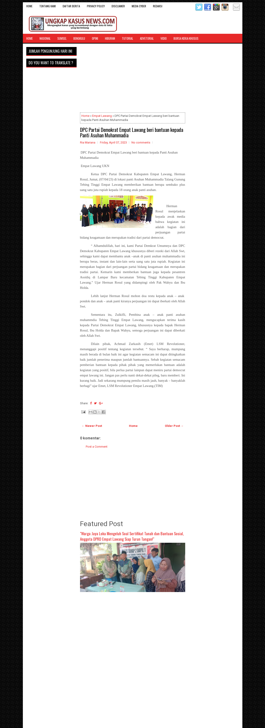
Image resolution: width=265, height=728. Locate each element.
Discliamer (118, 6)
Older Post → (174, 426)
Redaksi (157, 6)
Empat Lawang (102, 115)
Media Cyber (139, 6)
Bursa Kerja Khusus (186, 38)
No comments (140, 142)
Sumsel (62, 38)
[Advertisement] (132, 79)
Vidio (164, 38)
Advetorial (147, 38)
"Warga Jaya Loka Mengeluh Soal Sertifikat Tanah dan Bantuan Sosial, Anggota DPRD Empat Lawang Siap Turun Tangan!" (132, 536)
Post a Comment (96, 446)
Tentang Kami (47, 6)
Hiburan (110, 38)
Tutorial (127, 38)
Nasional (45, 38)
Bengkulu (79, 38)
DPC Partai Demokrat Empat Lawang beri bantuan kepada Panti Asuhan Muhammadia (131, 132)
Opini (95, 38)
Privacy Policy (96, 6)
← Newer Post (92, 426)
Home (29, 6)
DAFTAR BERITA (71, 6)
